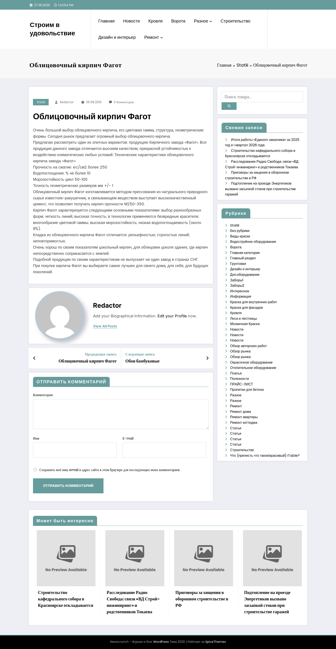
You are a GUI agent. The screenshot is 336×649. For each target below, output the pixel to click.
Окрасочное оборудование (251, 362)
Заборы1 (236, 280)
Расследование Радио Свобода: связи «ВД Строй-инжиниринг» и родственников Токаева (190, 602)
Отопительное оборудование (253, 367)
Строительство (235, 21)
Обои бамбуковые (142, 361)
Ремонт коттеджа (243, 422)
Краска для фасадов (246, 307)
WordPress (161, 642)
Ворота (178, 21)
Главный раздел (243, 258)
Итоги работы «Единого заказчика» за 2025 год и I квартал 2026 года (51, 598)
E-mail (164, 447)
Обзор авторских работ (248, 345)
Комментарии (121, 410)
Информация (240, 296)
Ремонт (153, 37)
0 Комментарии (124, 102)
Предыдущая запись (101, 354)
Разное (203, 21)
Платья (236, 373)
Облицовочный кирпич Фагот (87, 361)
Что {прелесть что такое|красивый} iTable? (265, 455)
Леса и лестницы (243, 318)
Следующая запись (140, 354)
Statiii (41, 102)
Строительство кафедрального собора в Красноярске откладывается (122, 598)
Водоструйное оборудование (253, 241)
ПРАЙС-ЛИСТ (241, 384)
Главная (106, 21)
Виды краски (240, 236)
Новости (131, 21)
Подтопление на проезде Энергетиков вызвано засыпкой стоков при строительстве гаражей (260, 189)
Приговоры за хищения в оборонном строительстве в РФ (258, 598)
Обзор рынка (240, 351)
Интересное (239, 291)
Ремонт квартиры (244, 417)
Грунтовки (238, 263)
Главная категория (245, 252)
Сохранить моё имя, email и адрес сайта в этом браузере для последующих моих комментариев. (109, 469)
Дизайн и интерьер (117, 37)
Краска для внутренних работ (253, 302)
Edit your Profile (172, 316)
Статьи (235, 428)
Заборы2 (237, 285)
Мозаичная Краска (245, 323)
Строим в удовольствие (52, 29)
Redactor (67, 102)
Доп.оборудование (245, 274)
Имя (75, 447)
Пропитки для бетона (247, 389)
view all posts (105, 326)
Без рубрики (239, 230)
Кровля (155, 21)
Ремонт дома (240, 411)
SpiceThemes (215, 642)
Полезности (239, 378)
